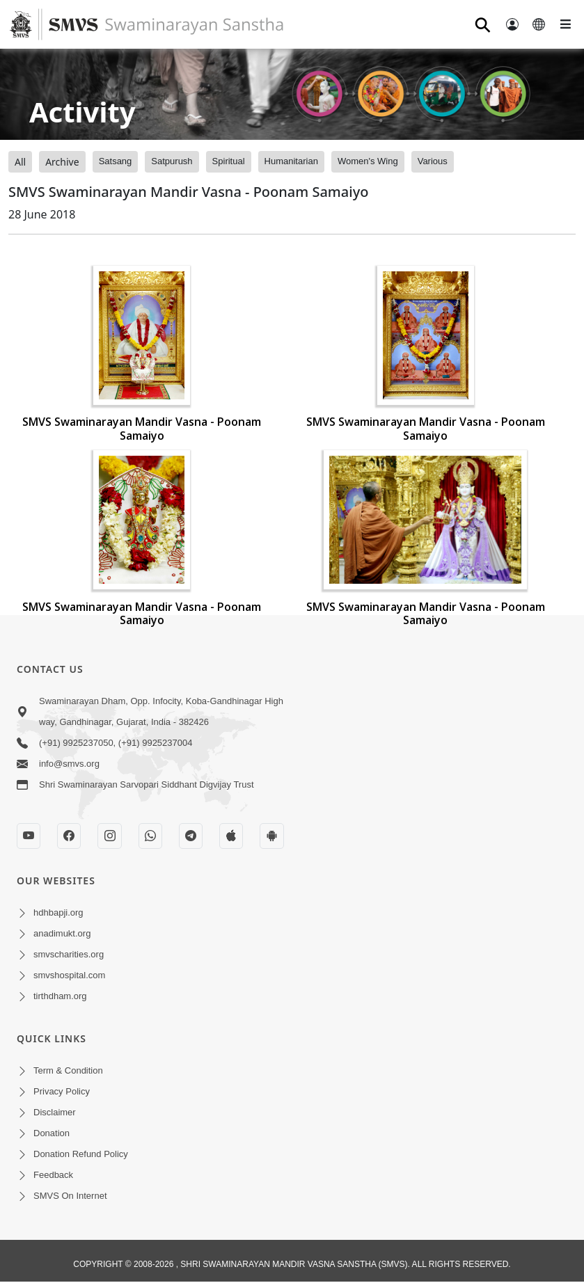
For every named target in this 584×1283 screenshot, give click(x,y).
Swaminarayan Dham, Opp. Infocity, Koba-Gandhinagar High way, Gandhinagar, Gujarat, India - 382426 (161, 711)
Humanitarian (291, 161)
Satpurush (171, 161)
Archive (62, 161)
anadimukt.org (61, 933)
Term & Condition (68, 1070)
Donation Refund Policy (80, 1154)
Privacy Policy (61, 1091)
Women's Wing (368, 161)
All (20, 161)
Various (433, 161)
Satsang (115, 161)
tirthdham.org (60, 996)
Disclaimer (54, 1112)
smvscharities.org (68, 954)
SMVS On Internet (70, 1195)
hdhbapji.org (58, 912)
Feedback (53, 1175)
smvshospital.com (69, 975)
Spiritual (228, 161)
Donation (51, 1133)
